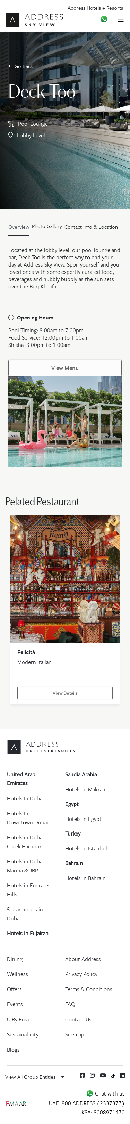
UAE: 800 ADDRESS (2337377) (87, 1103)
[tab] (47, 228)
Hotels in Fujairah (28, 933)
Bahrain (74, 863)
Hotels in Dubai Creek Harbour (25, 841)
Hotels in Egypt (83, 819)
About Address (83, 959)
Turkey (72, 833)
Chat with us (105, 1093)
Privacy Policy (81, 974)
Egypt (72, 804)
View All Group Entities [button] (34, 1077)
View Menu (65, 368)
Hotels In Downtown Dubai (27, 817)
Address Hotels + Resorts (95, 7)
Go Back (20, 66)
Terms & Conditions (88, 989)
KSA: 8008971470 (103, 1112)
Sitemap (74, 1034)
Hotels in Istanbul (86, 848)
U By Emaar (20, 1019)
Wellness (17, 974)
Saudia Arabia (81, 774)
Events (15, 1004)
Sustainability (22, 1034)
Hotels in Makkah (85, 789)
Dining (15, 959)
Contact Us (78, 1019)
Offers (14, 989)
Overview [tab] (18, 226)
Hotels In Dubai (25, 798)
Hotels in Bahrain (85, 878)
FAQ (70, 1004)
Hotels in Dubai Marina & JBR (25, 865)
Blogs (13, 1049)
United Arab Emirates (21, 779)
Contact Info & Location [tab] (91, 226)
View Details (65, 693)
